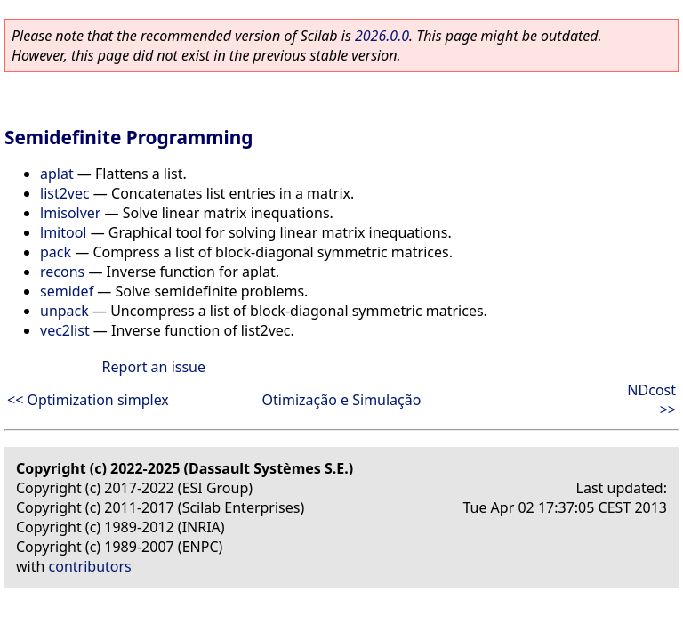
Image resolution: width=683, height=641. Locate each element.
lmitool (63, 232)
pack (55, 252)
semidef (66, 291)
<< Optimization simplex (88, 400)
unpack (64, 310)
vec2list (65, 330)
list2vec (65, 193)
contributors (90, 566)
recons (62, 271)
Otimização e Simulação (342, 400)
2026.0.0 (382, 35)
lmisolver (70, 213)
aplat (57, 173)
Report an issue (153, 367)
